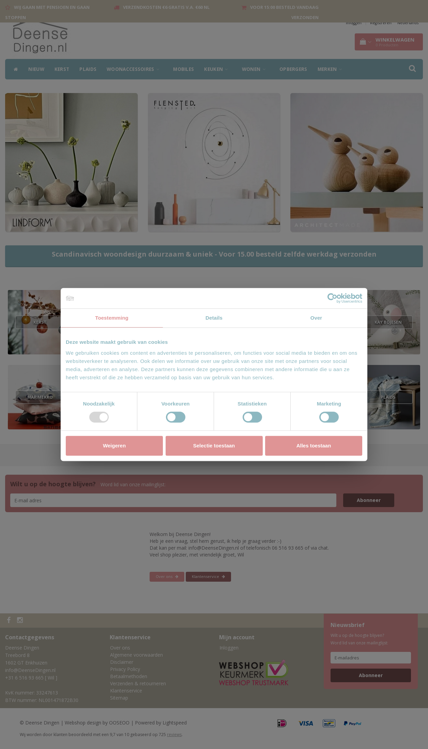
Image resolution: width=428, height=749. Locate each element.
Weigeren (114, 445)
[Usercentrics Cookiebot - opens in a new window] (332, 298)
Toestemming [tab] (111, 318)
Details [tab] (214, 318)
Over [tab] (316, 318)
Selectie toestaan (214, 445)
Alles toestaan (313, 445)
